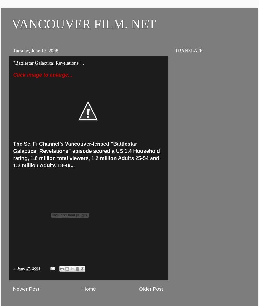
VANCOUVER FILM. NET (84, 24)
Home (89, 289)
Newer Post (26, 289)
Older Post (151, 289)
